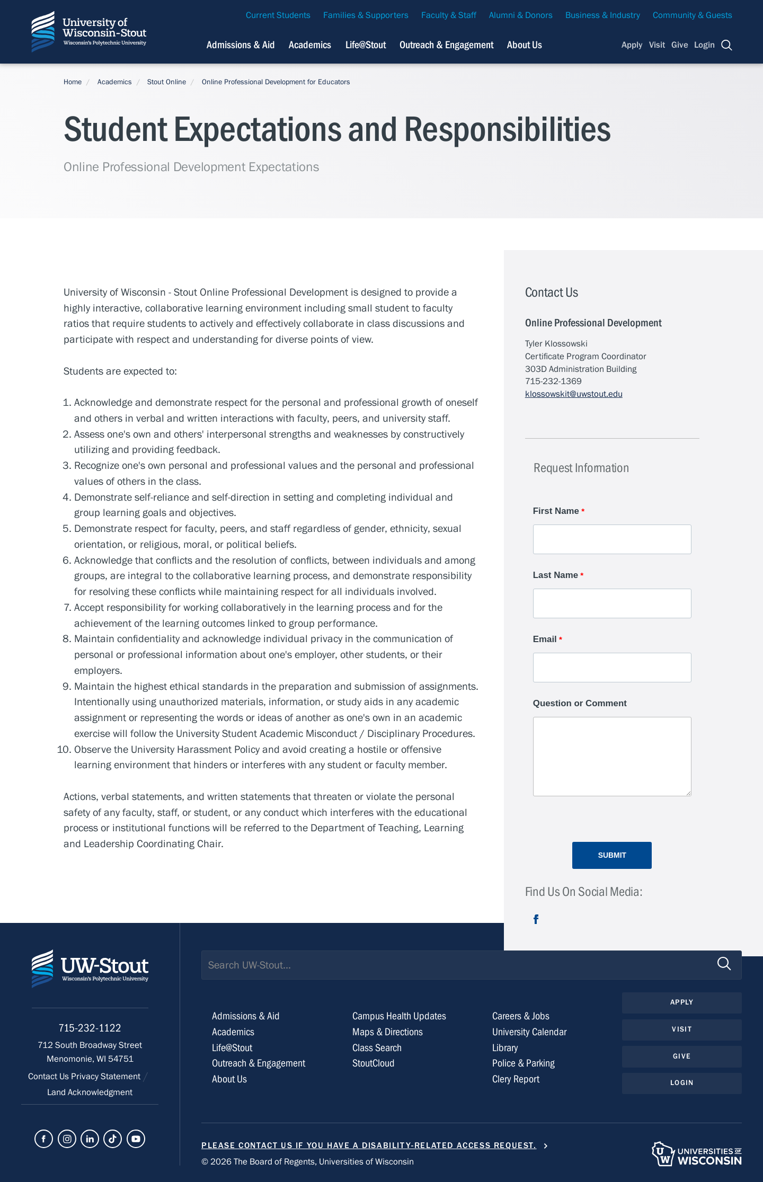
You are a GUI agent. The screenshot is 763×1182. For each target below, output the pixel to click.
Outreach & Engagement (258, 1063)
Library (505, 1048)
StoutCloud (373, 1063)
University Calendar (529, 1032)
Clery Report (515, 1079)
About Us (524, 45)
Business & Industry (602, 15)
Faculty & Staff (448, 15)
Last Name (555, 575)
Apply (632, 45)
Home (73, 82)
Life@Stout (232, 1048)
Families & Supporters (366, 15)
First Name (556, 511)
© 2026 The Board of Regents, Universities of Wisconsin (307, 1162)
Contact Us (49, 1076)
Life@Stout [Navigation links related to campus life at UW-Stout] (365, 45)
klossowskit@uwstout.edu (574, 394)
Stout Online (166, 82)
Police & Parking (523, 1063)
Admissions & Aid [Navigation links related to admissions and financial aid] (241, 45)
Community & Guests (692, 15)
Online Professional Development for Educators (276, 82)
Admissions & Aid (246, 1016)
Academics (114, 82)
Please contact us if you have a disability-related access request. (369, 1145)
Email (545, 639)
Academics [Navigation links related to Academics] (310, 45)
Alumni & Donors (521, 15)
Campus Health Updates (399, 1016)
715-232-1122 (89, 1028)
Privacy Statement (107, 1076)
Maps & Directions (387, 1032)
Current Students (278, 15)
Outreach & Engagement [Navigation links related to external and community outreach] (446, 45)
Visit (657, 45)
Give (679, 45)
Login (704, 45)
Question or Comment (580, 703)
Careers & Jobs (520, 1016)
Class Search (377, 1048)
